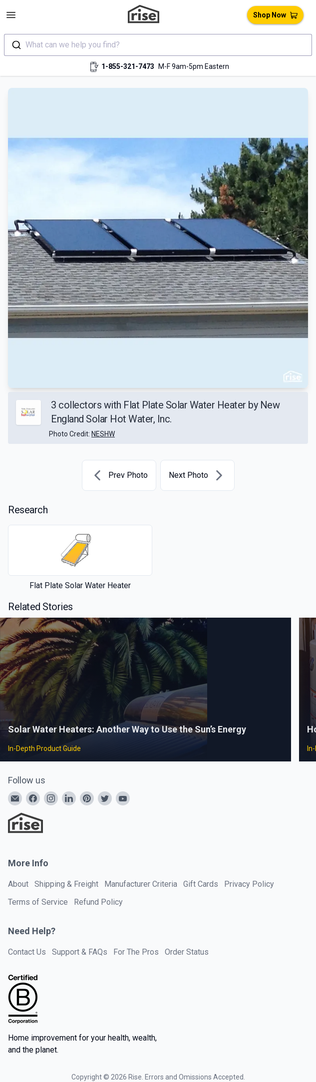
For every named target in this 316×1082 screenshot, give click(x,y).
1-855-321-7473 (127, 66)
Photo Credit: (82, 434)
